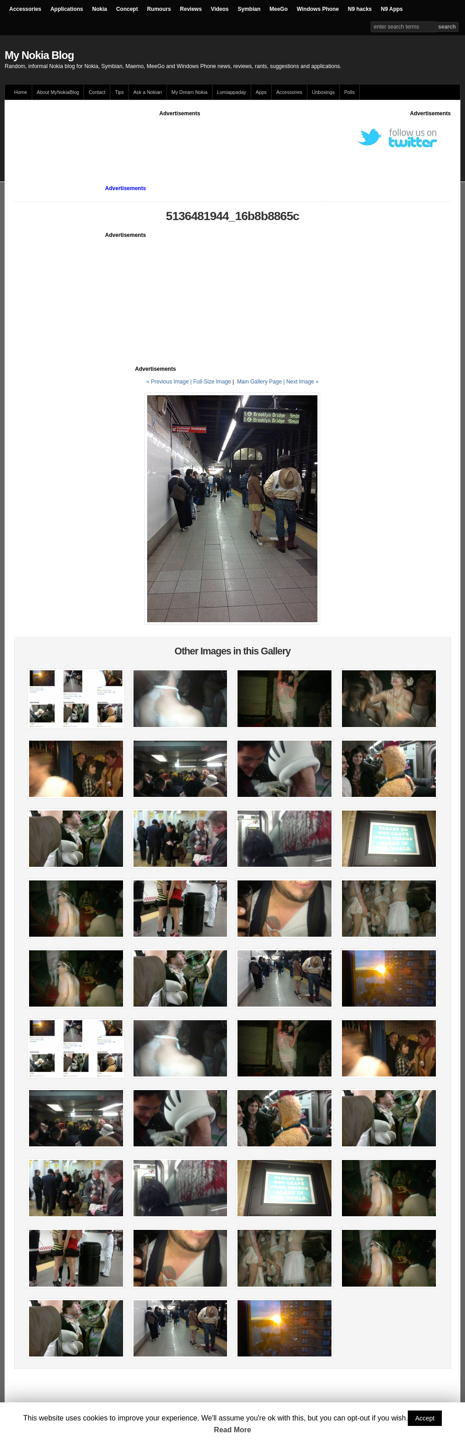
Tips (119, 92)
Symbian (249, 9)
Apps (261, 92)
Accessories (25, 9)
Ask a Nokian (148, 92)
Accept (425, 1418)
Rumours (159, 9)
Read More (232, 1430)
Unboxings (323, 92)
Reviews (191, 9)
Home (20, 92)
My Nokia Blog (39, 55)
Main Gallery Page (259, 381)
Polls (349, 92)
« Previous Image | (169, 381)
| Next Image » (301, 381)
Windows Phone (318, 9)
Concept (127, 9)
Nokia (99, 9)
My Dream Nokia (190, 92)
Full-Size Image (212, 381)
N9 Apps (392, 9)
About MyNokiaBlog (58, 92)
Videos (219, 9)
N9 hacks (360, 9)
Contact (97, 92)
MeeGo (279, 9)
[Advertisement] (180, 138)
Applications (66, 9)
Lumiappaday (231, 92)
